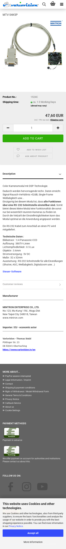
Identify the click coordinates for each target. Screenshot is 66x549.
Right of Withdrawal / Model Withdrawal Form (27, 391)
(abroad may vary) (39, 106)
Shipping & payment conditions (20, 387)
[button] (8, 128)
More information (33, 542)
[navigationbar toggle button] (61, 4)
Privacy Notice (16, 526)
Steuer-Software (12, 271)
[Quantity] (33, 128)
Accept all (33, 533)
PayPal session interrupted (18, 376)
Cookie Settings (12, 410)
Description (9, 173)
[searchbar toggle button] (44, 4)
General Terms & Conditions (18, 395)
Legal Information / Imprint (18, 380)
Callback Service (13, 403)
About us (9, 407)
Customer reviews (13, 284)
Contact (9, 384)
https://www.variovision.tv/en (19, 349)
